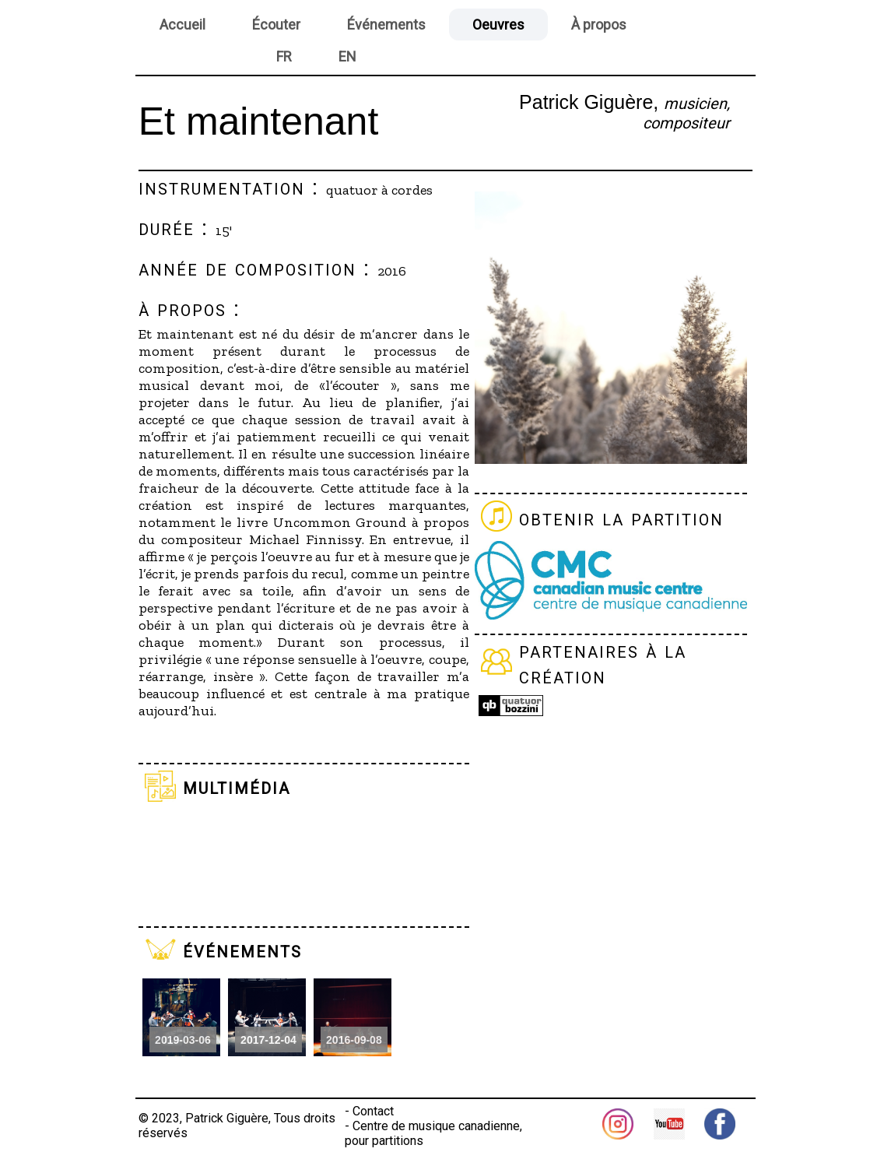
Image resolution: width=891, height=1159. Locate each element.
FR (284, 56)
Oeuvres (498, 24)
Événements (386, 24)
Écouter (276, 24)
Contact (373, 1111)
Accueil (182, 24)
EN (347, 56)
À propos (598, 24)
